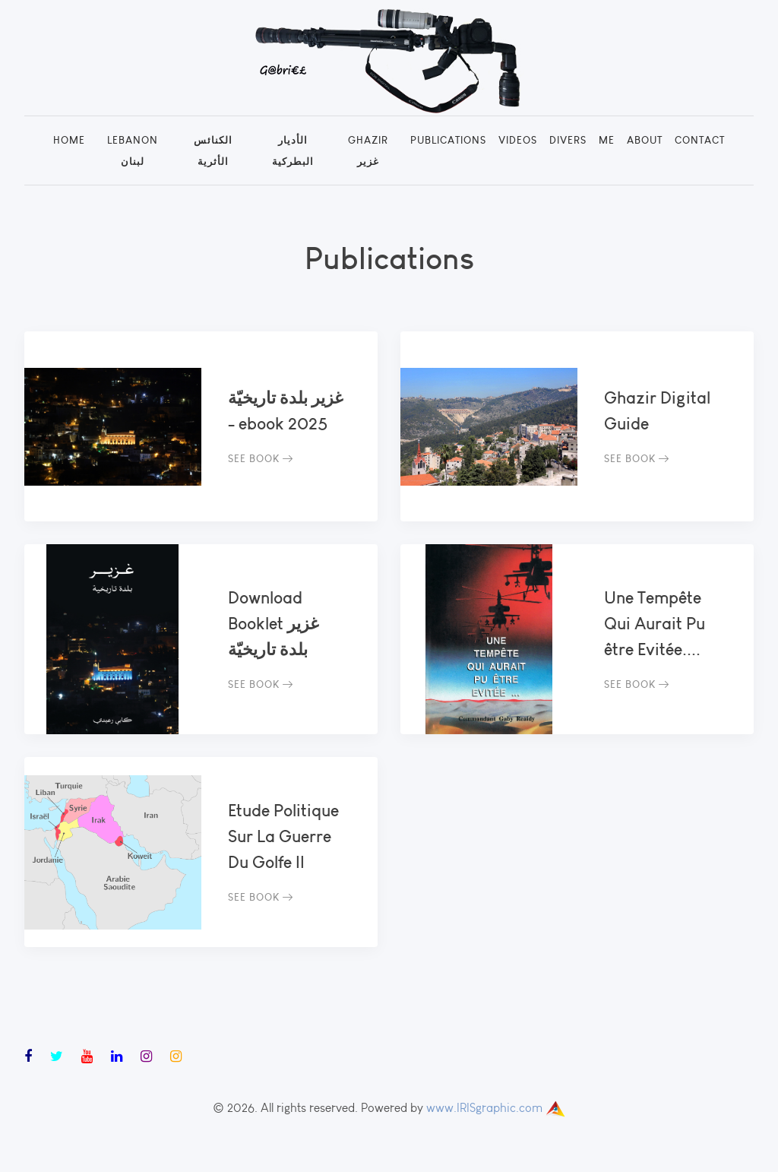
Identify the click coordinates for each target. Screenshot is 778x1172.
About (645, 140)
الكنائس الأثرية (213, 150)
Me (607, 140)
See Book (260, 458)
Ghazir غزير (368, 150)
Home (69, 140)
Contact (700, 140)
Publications (448, 140)
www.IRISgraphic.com (484, 1108)
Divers (568, 140)
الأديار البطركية (293, 150)
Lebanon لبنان (132, 150)
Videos (517, 140)
